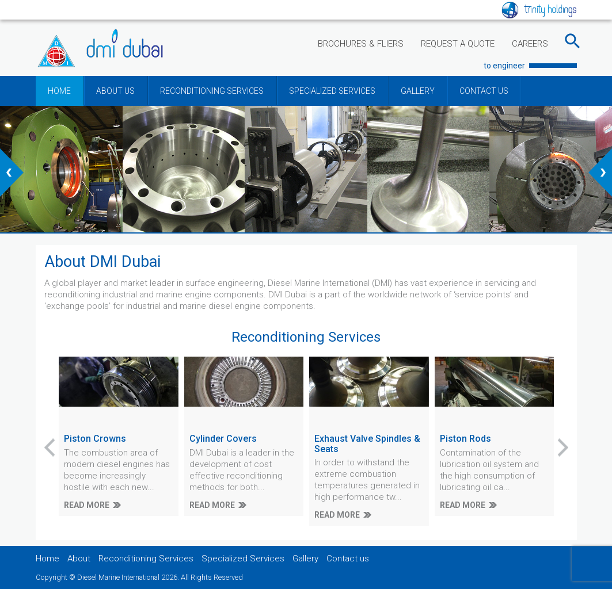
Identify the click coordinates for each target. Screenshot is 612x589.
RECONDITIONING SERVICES (212, 90)
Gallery (305, 558)
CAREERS (530, 44)
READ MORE (86, 505)
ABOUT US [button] (115, 90)
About (78, 558)
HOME (59, 90)
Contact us (347, 558)
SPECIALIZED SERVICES (332, 90)
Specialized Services (243, 558)
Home (47, 558)
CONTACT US (483, 90)
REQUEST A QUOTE (458, 44)
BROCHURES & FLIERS (361, 44)
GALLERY (418, 90)
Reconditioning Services (145, 558)
